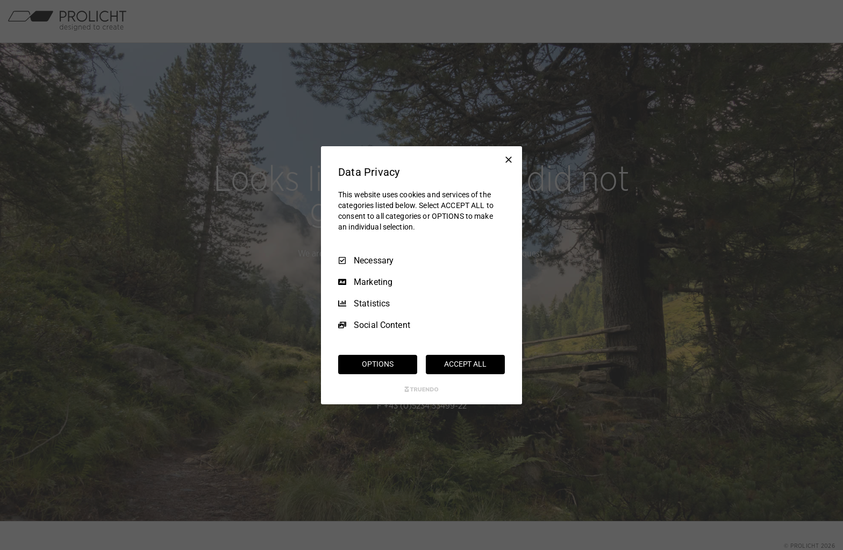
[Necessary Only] (508, 159)
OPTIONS (377, 364)
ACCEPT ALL (465, 364)
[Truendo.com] (421, 389)
